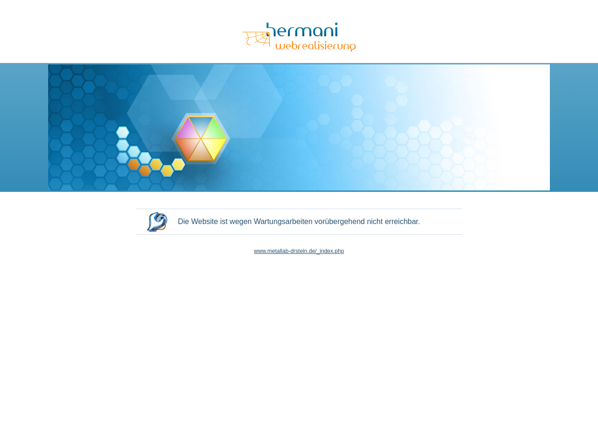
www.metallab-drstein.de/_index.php (299, 251)
